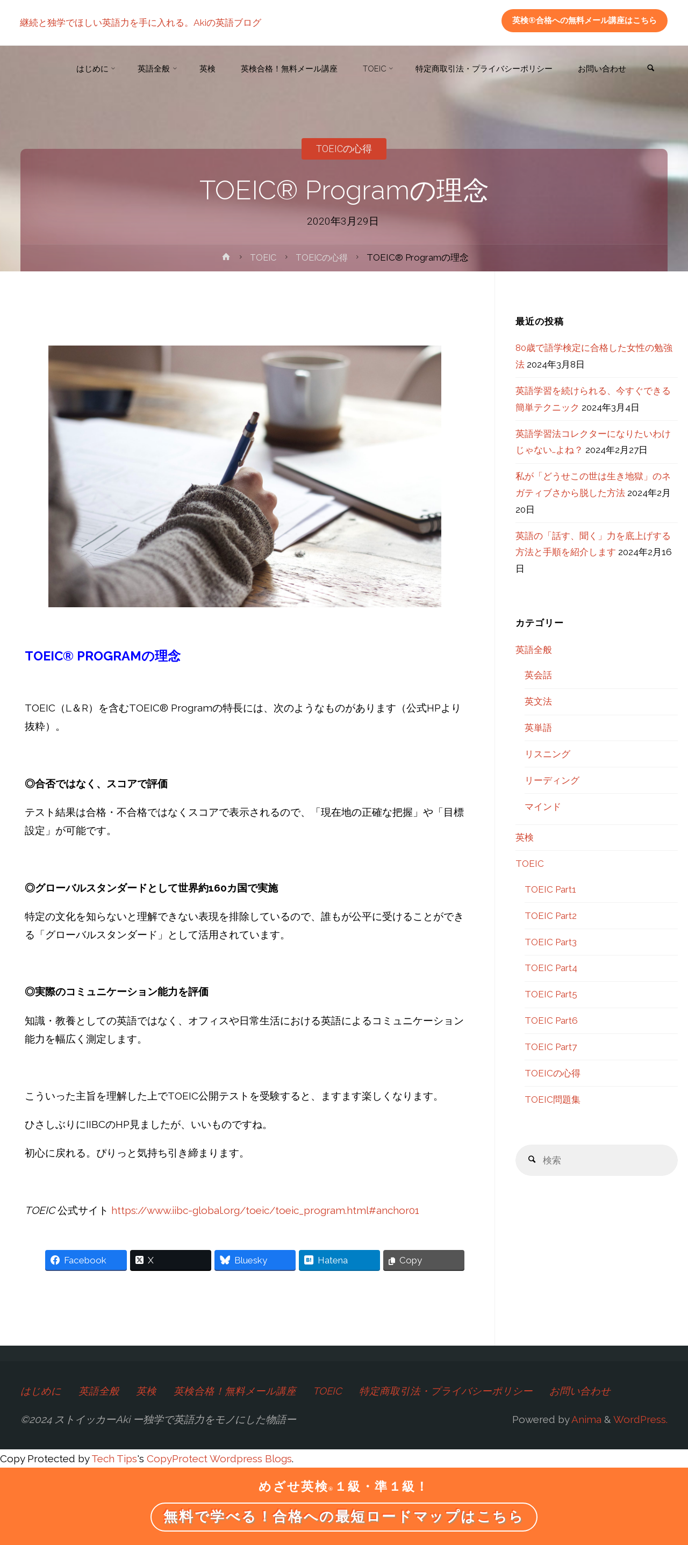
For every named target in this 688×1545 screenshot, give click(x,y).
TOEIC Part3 (551, 942)
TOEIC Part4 (551, 967)
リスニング (547, 754)
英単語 (538, 727)
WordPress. (640, 1419)
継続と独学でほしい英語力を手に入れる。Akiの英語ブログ (141, 22)
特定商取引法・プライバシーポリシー (448, 1391)
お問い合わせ (582, 1391)
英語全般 (533, 649)
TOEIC (262, 257)
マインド (543, 806)
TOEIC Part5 (551, 994)
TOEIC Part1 (550, 889)
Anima (585, 1419)
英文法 (538, 701)
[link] (649, 69)
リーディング (552, 780)
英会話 (538, 675)
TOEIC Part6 (551, 1020)
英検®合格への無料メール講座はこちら (584, 20)
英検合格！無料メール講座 (235, 1391)
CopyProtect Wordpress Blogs (219, 1458)
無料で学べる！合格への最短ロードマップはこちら (343, 1517)
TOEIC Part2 (551, 915)
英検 (524, 837)
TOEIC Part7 (551, 1046)
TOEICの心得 (344, 148)
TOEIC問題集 (552, 1099)
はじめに (40, 1391)
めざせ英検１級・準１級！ (344, 1486)
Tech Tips (114, 1458)
